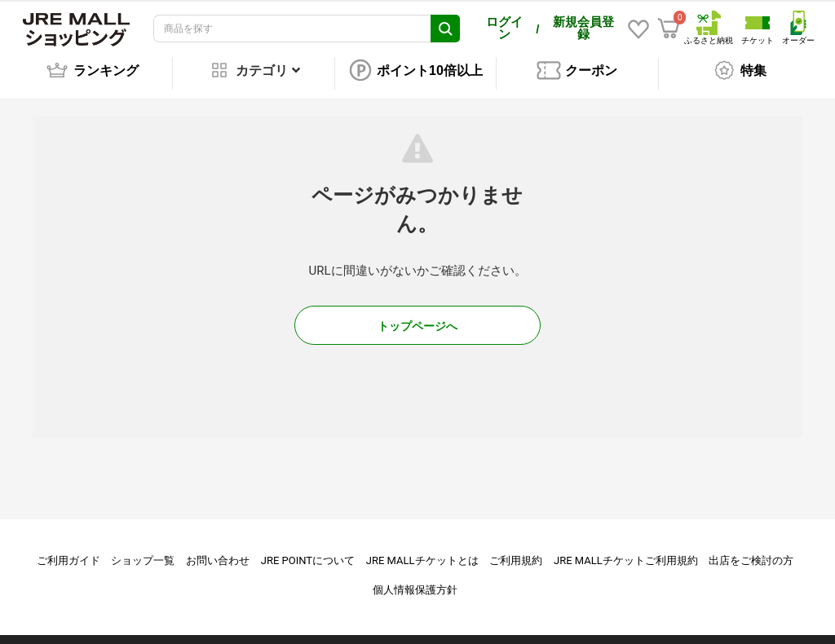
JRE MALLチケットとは (422, 549)
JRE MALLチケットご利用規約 (626, 549)
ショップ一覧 (143, 549)
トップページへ (417, 314)
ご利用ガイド (68, 549)
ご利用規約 (515, 549)
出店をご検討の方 (751, 549)
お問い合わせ (218, 549)
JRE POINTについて (308, 549)
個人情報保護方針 (415, 578)
